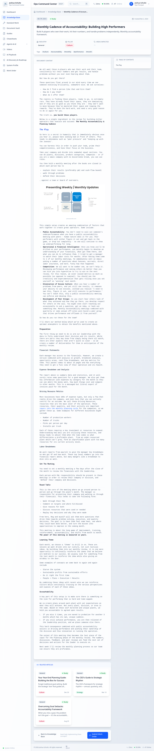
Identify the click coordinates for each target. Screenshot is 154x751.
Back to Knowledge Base (47, 735)
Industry (42, 42)
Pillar (69, 42)
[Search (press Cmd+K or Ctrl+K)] (78, 4)
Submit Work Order (95, 735)
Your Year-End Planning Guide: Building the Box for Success (52, 679)
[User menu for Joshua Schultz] (139, 3)
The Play (119, 65)
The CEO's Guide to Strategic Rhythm (89, 679)
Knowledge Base (54, 12)
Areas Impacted (101, 42)
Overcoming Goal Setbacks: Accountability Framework (50, 708)
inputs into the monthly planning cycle (59, 408)
